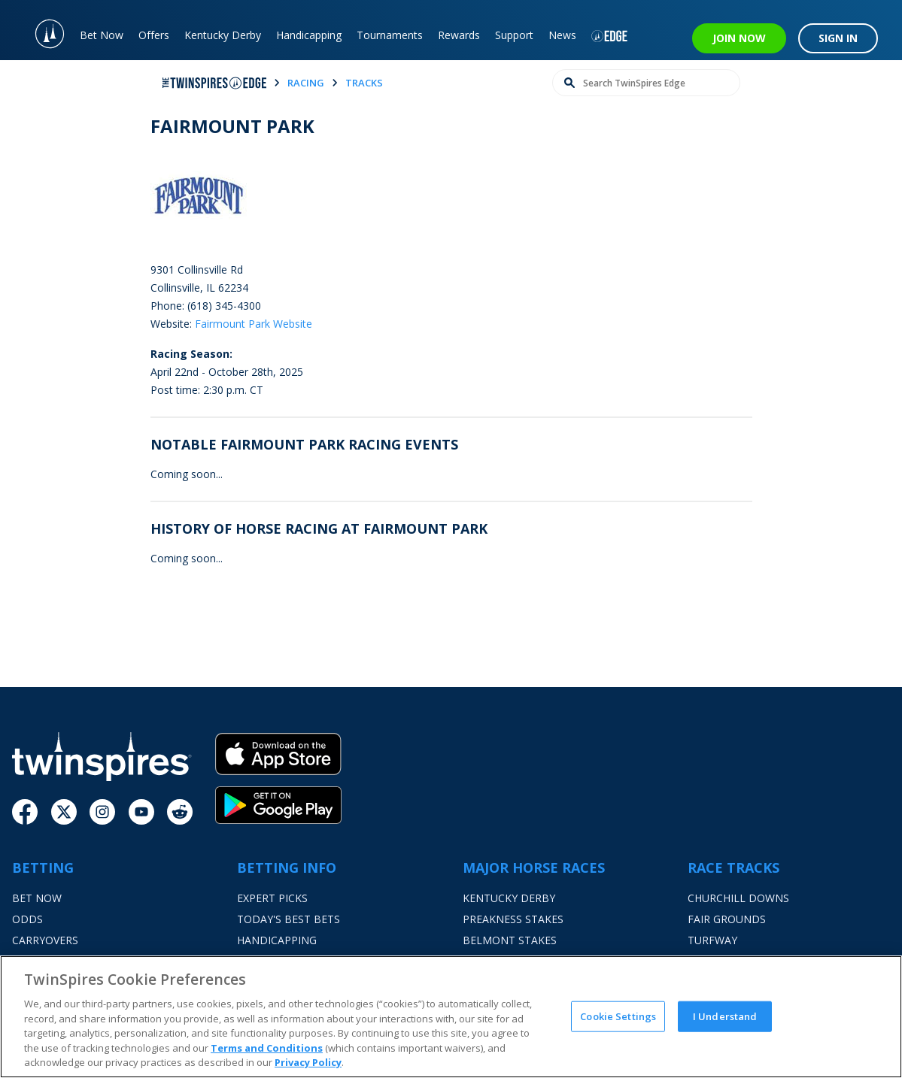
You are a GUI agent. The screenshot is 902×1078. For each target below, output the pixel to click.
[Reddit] (180, 812)
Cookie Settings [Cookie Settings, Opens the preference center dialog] (618, 1015)
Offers (153, 35)
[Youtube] (141, 812)
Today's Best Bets (288, 919)
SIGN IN (838, 38)
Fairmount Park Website (253, 323)
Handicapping (309, 35)
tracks (364, 82)
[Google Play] (278, 805)
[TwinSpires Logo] (42, 30)
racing (305, 82)
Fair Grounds (727, 919)
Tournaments (390, 35)
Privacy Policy (308, 1062)
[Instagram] (102, 812)
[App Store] (278, 759)
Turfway (712, 940)
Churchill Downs (738, 898)
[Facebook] (25, 812)
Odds (27, 919)
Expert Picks (272, 898)
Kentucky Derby (222, 35)
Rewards (459, 35)
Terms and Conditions (267, 1048)
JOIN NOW (739, 38)
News (562, 35)
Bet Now (101, 35)
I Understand (725, 1015)
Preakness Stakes (513, 919)
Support (514, 35)
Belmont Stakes (510, 940)
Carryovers (45, 940)
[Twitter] (64, 812)
